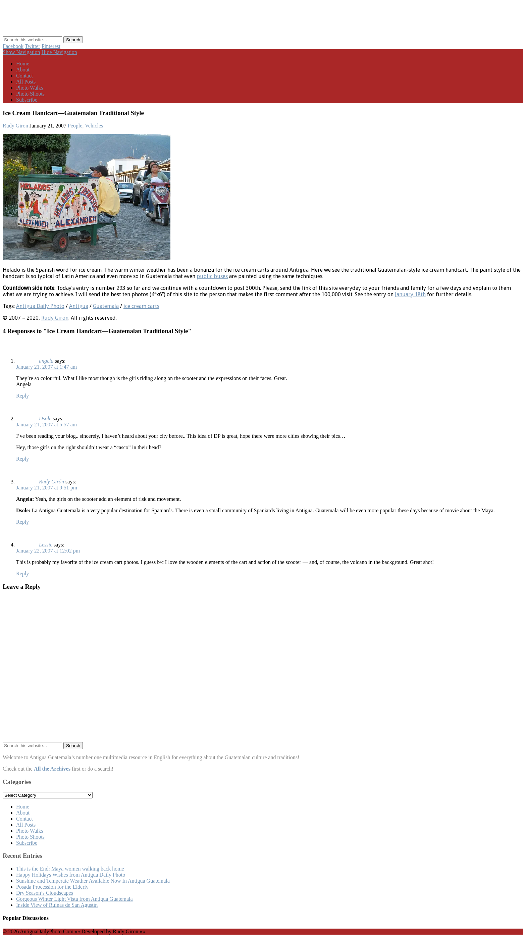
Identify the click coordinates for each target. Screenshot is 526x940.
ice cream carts (141, 306)
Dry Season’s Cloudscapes (44, 893)
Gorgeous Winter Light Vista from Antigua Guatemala (74, 899)
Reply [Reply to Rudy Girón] (22, 522)
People (75, 125)
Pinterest (51, 46)
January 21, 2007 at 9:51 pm (46, 487)
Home (22, 63)
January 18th (410, 294)
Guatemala (106, 306)
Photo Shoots (30, 94)
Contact (24, 76)
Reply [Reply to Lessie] (22, 573)
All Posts (26, 82)
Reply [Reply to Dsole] (22, 459)
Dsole (45, 418)
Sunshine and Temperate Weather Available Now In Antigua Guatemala (93, 881)
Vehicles (94, 125)
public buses (212, 276)
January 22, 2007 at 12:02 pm (48, 551)
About (23, 69)
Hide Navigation (59, 52)
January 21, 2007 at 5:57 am (46, 424)
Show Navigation (21, 52)
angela (46, 361)
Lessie (45, 544)
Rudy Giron (15, 125)
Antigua (78, 306)
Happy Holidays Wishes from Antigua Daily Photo (70, 875)
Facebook (13, 46)
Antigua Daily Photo (40, 306)
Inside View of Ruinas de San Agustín (57, 905)
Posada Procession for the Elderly (52, 887)
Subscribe (26, 100)
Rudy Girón (51, 481)
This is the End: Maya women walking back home (70, 869)
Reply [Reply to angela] (22, 396)
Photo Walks (29, 88)
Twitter (32, 46)
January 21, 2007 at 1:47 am (46, 367)
